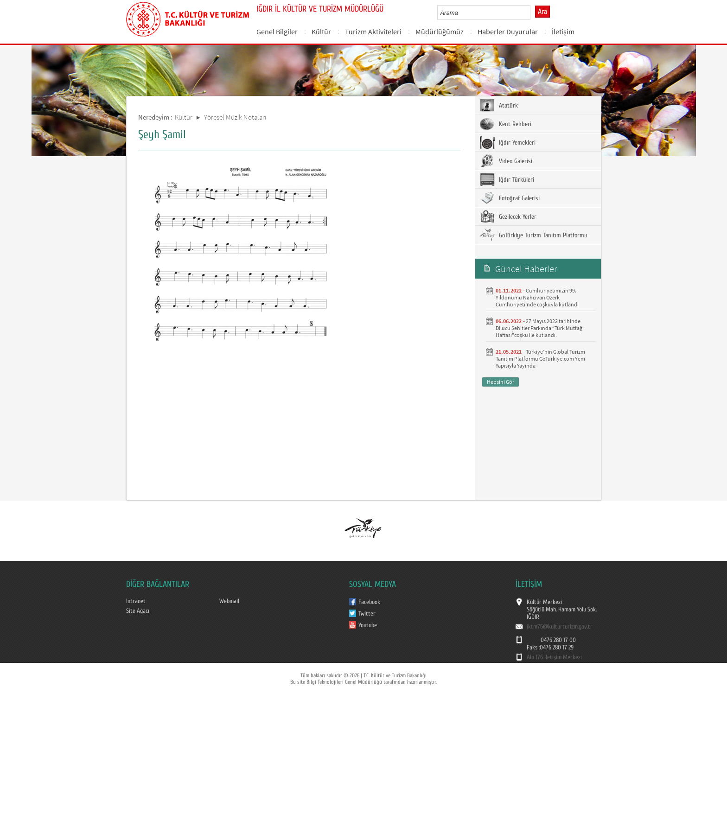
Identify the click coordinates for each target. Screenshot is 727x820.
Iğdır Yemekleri (508, 142)
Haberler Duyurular (508, 31)
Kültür (321, 31)
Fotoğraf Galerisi (510, 197)
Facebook (369, 602)
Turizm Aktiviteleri (373, 31)
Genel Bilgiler (277, 31)
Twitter (367, 613)
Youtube (367, 625)
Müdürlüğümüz (439, 31)
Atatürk (499, 105)
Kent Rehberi (505, 123)
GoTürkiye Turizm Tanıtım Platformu (533, 235)
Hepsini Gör (500, 381)
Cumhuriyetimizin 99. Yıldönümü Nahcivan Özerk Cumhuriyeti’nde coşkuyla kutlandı (537, 297)
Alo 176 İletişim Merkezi (554, 657)
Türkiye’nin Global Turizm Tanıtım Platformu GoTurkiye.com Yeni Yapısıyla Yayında (540, 358)
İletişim (563, 31)
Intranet (136, 601)
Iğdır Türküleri (507, 179)
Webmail (229, 601)
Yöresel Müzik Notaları (235, 117)
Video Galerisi (506, 160)
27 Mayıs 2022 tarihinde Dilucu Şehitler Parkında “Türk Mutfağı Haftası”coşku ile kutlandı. (540, 328)
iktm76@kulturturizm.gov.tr (560, 626)
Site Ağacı (137, 611)
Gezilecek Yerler (508, 216)
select (533, 12)
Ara (542, 11)
